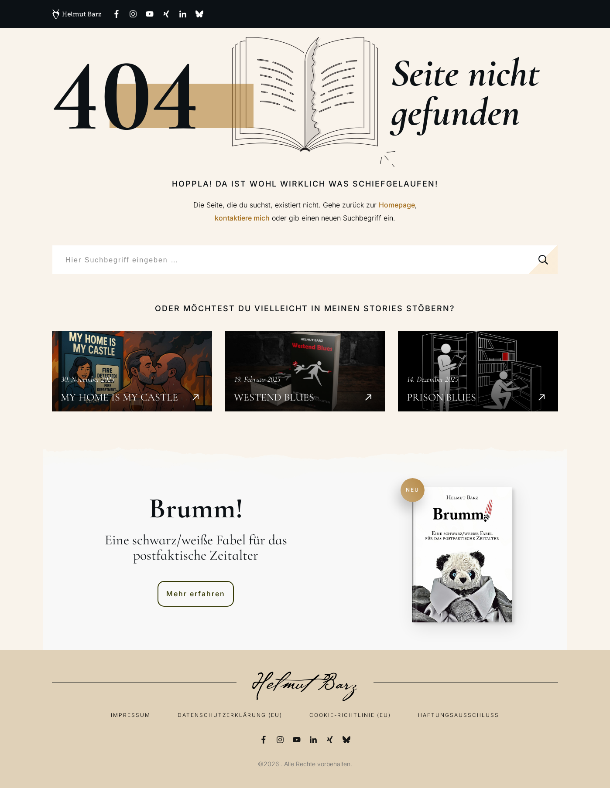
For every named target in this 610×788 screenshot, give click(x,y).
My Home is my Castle (132, 371)
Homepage (397, 204)
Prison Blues (478, 371)
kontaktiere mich (242, 218)
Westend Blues (305, 371)
